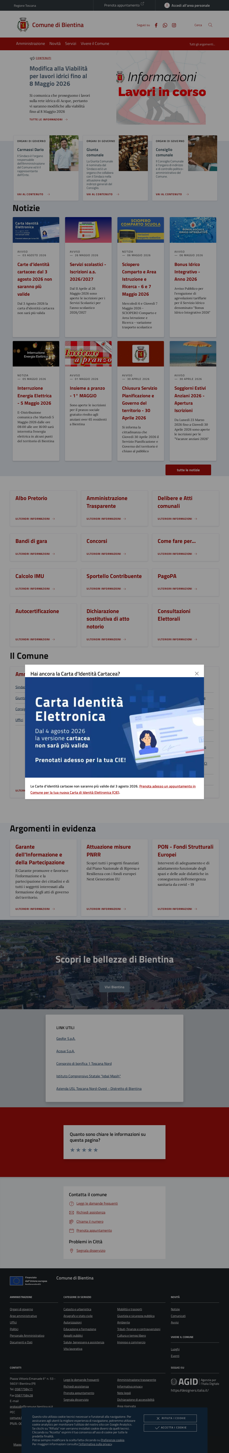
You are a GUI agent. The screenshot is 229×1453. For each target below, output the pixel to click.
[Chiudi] (196, 673)
